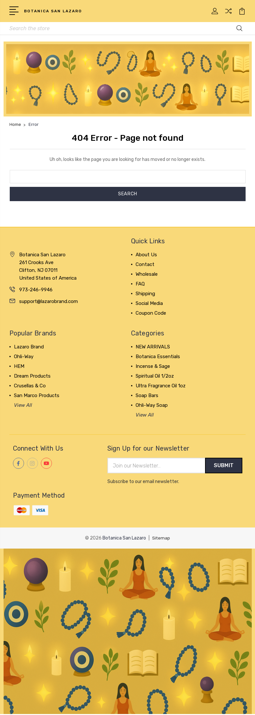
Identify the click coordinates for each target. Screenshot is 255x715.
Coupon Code (151, 314)
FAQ (140, 284)
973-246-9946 (36, 290)
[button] (128, 79)
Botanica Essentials (158, 357)
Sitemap (161, 539)
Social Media (149, 304)
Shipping (145, 294)
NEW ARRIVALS (153, 347)
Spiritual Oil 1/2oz (155, 377)
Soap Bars (147, 396)
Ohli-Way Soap (152, 406)
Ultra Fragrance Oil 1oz (161, 386)
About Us (146, 255)
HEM (19, 367)
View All (23, 406)
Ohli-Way (23, 357)
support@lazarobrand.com (48, 302)
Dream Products (32, 377)
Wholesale (147, 275)
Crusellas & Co (30, 386)
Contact (145, 265)
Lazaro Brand (29, 347)
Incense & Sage (153, 367)
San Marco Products (36, 396)
